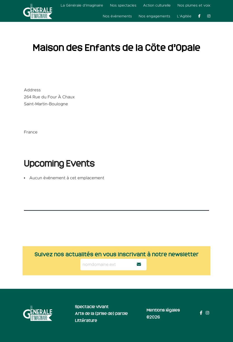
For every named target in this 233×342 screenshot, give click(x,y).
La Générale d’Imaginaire (82, 5)
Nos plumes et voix (193, 5)
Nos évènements (117, 16)
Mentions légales (163, 309)
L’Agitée (184, 16)
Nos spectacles (123, 5)
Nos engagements (154, 16)
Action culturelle (157, 5)
